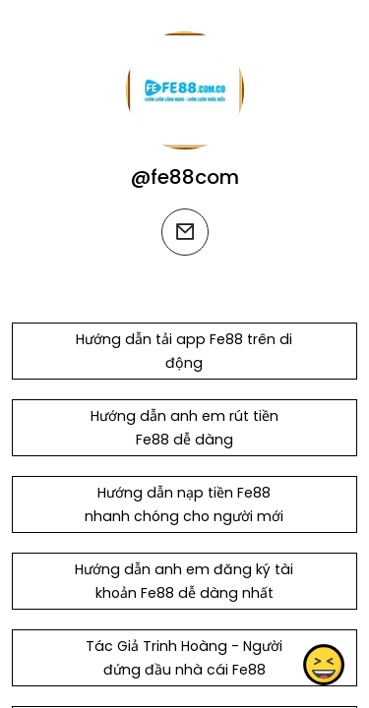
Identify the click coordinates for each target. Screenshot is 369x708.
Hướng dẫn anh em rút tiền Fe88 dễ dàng (184, 427)
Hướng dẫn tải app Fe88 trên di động (184, 351)
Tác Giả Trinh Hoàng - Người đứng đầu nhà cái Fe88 (184, 657)
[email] (185, 232)
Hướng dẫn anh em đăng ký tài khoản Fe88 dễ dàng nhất (184, 581)
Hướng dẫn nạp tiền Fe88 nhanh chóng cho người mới (184, 504)
